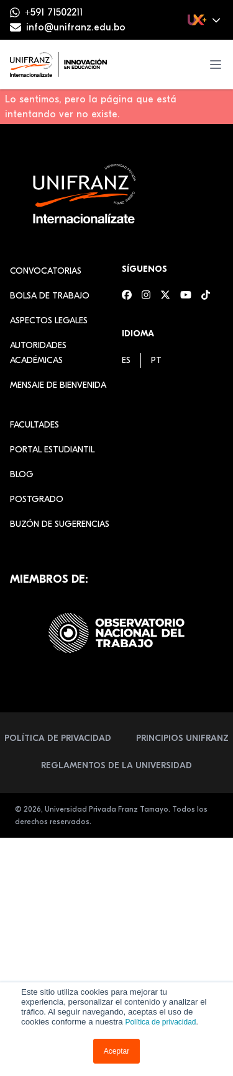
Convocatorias (45, 271)
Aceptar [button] (116, 1051)
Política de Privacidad (57, 738)
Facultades (34, 424)
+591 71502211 (54, 12)
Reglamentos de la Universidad (116, 765)
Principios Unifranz (182, 738)
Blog (22, 474)
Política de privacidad (160, 1022)
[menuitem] (126, 360)
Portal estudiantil (52, 449)
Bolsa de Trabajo (49, 295)
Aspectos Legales (49, 320)
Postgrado (36, 499)
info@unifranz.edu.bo (76, 27)
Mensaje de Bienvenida (58, 385)
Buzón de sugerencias (59, 524)
